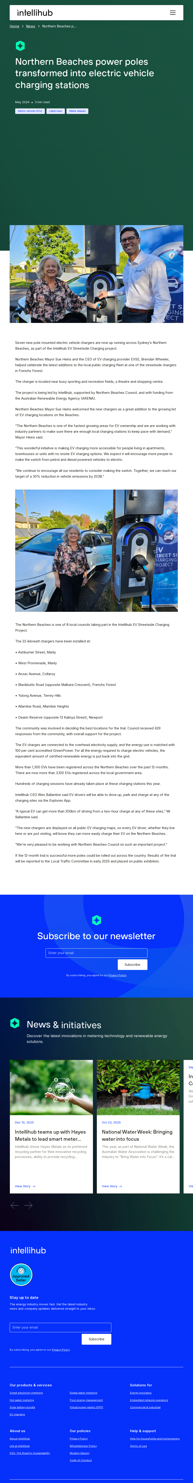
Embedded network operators (149, 1400)
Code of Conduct (81, 1460)
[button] (172, 12)
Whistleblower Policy (83, 1446)
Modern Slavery (79, 1453)
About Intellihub (20, 1438)
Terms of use (138, 1446)
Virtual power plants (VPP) (86, 1407)
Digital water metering (83, 1392)
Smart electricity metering (26, 1392)
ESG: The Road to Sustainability (30, 1453)
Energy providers (141, 1392)
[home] (34, 13)
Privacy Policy (79, 1438)
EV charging (17, 1414)
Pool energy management (86, 1400)
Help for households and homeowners (155, 1438)
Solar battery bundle (22, 1407)
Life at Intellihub (20, 1446)
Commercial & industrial (145, 1407)
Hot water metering (22, 1400)
